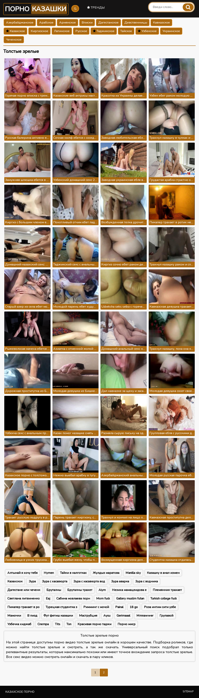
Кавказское (161, 22)
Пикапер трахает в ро (23, 607)
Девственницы (135, 22)
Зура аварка (120, 581)
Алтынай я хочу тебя (22, 573)
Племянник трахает (167, 590)
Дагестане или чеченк (23, 590)
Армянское (67, 22)
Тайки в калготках (73, 573)
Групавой (166, 615)
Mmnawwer (144, 615)
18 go (134, 607)
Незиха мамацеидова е (129, 590)
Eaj (48, 598)
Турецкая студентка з (61, 607)
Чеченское (14, 40)
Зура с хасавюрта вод (89, 581)
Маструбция (88, 615)
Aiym (102, 590)
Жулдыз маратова (106, 573)
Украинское (171, 31)
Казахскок (15, 581)
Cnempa (43, 624)
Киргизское (39, 31)
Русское (81, 31)
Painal (119, 607)
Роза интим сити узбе (160, 607)
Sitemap (188, 691)
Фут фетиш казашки (58, 615)
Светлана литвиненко (23, 598)
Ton (68, 624)
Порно (36, 9)
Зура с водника (146, 581)
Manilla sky (133, 573)
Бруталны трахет (79, 590)
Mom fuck (103, 598)
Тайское (126, 31)
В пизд (32, 615)
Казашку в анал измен (163, 573)
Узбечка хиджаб (19, 624)
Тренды (96, 7)
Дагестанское (108, 22)
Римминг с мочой (96, 607)
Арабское (46, 22)
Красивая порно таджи (94, 624)
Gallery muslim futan (130, 598)
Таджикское (103, 31)
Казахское (15, 31)
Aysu (106, 615)
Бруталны (53, 590)
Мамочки (14, 615)
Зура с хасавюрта (54, 581)
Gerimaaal (123, 615)
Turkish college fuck (163, 598)
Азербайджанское (19, 22)
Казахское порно (19, 692)
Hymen (49, 573)
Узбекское (147, 31)
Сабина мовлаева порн (73, 598)
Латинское (62, 31)
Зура (32, 581)
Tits (57, 624)
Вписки (87, 22)
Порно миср (126, 624)
